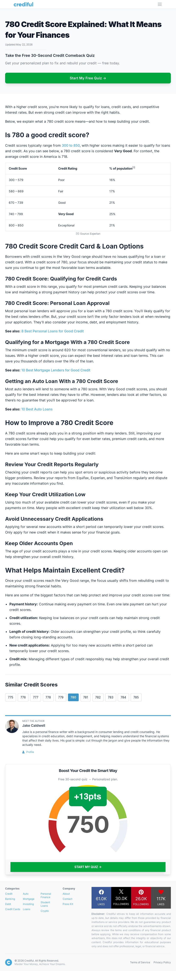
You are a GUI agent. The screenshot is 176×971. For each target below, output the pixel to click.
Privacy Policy (162, 962)
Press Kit (68, 904)
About (66, 893)
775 (10, 697)
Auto (25, 893)
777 (35, 697)
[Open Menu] (159, 4)
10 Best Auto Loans (37, 409)
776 (23, 697)
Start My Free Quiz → (88, 78)
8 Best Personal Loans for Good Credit (52, 331)
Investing (28, 904)
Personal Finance (46, 895)
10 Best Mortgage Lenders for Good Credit (55, 370)
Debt (8, 904)
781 (85, 697)
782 (98, 697)
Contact (67, 898)
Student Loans (45, 904)
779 (61, 697)
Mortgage (28, 898)
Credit (8, 893)
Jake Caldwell (33, 725)
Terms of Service (140, 962)
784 (123, 697)
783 (110, 697)
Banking (10, 898)
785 (136, 697)
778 (48, 697)
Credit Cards (12, 909)
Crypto (45, 910)
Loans (26, 909)
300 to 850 (71, 145)
